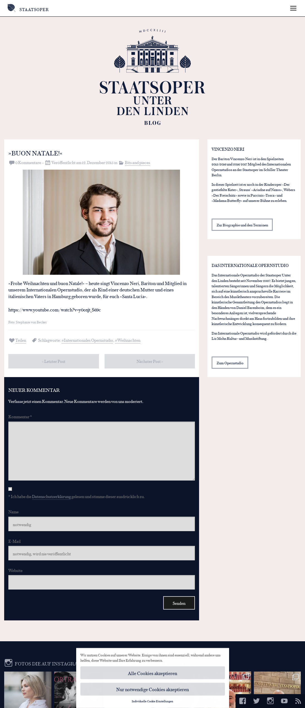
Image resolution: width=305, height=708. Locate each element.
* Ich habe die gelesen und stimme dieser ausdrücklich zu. (76, 496)
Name (13, 511)
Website (15, 570)
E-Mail (14, 541)
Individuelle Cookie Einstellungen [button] (152, 703)
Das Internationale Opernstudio (250, 265)
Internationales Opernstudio (88, 340)
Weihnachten (128, 340)
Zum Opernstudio (230, 362)
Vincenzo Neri (228, 149)
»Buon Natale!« (35, 152)
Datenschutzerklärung (51, 496)
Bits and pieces (137, 162)
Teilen (20, 340)
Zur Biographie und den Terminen (242, 224)
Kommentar (20, 416)
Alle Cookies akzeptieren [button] (152, 674)
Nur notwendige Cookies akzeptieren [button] (152, 691)
